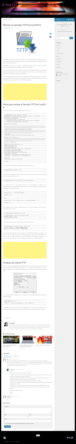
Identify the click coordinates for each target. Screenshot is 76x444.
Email (30, 414)
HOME (4, 16)
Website (5, 419)
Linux (4, 19)
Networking (9, 19)
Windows (59, 67)
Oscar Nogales (7, 28)
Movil (58, 56)
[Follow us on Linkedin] (72, 19)
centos (7, 318)
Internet (58, 48)
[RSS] (70, 19)
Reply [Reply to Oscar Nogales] (10, 394)
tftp (9, 318)
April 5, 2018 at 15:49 (19, 369)
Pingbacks (16, 356)
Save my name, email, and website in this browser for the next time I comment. (20, 423)
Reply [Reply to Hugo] (7, 367)
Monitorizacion (60, 53)
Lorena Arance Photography (62, 74)
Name (5, 414)
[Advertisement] (25, 92)
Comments (7, 356)
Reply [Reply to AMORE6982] (7, 399)
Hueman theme (17, 441)
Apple (58, 45)
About (8, 16)
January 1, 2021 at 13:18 (16, 396)
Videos (58, 64)
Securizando (59, 75)
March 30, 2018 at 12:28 (14, 359)
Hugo (7, 359)
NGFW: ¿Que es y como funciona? (43, 345)
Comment (6, 406)
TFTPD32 (39, 65)
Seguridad (59, 61)
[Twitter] (68, 19)
